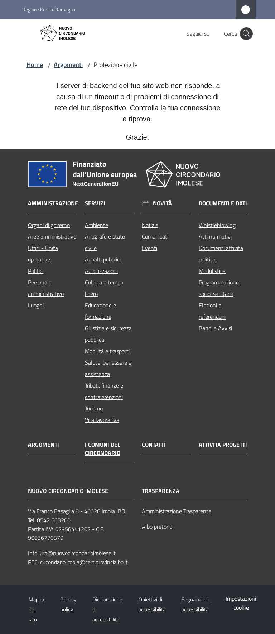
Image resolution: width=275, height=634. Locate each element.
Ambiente (96, 225)
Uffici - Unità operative (43, 254)
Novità (162, 203)
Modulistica (212, 270)
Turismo (94, 408)
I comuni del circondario (102, 449)
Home (34, 64)
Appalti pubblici (103, 259)
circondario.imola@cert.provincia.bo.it (84, 562)
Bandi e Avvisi (215, 328)
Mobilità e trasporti (107, 351)
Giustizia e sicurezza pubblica (108, 334)
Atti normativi (215, 236)
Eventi (149, 248)
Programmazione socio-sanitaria (219, 288)
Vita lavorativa (102, 420)
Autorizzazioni (101, 270)
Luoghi (36, 305)
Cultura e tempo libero (104, 288)
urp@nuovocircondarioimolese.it (78, 553)
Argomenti (68, 64)
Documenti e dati (223, 203)
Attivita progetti (223, 445)
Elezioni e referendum (212, 311)
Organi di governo (49, 225)
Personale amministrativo (46, 288)
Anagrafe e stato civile (105, 242)
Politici (35, 270)
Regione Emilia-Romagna (48, 9)
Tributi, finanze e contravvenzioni (104, 391)
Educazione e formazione (100, 311)
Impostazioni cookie (241, 603)
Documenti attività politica (221, 254)
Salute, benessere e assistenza (108, 368)
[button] (246, 33)
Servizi (95, 203)
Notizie (150, 225)
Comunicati (155, 236)
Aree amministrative (52, 236)
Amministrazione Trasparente (176, 511)
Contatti (154, 445)
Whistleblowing (217, 225)
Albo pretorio (157, 526)
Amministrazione (53, 203)
